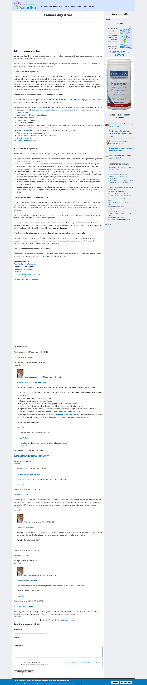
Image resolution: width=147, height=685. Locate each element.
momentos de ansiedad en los (116, 184)
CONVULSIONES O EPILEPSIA (116, 213)
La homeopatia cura (113, 219)
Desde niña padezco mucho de (116, 199)
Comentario (19, 645)
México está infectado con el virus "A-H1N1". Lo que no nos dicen (120, 134)
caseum (110, 173)
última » (74, 620)
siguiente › (65, 620)
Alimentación (76, 7)
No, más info (126, 682)
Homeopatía (57, 7)
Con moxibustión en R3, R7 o (116, 202)
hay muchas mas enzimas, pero (28, 474)
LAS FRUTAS (24, 438)
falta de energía (112, 175)
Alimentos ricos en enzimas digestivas (32, 382)
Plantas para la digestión (23, 269)
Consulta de (111, 191)
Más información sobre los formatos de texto (81, 662)
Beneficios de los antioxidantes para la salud (121, 125)
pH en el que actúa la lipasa (27, 580)
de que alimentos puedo (23, 357)
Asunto (16, 637)
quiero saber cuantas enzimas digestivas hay (31, 456)
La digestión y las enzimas (24, 266)
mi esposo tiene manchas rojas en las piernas (120, 167)
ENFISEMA (111, 171)
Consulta (110, 206)
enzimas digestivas (21, 556)
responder (17, 365)
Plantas (66, 7)
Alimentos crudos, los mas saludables (118, 208)
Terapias (92, 7)
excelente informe (113, 193)
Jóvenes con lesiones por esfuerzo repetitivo (118, 142)
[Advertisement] (31, 32)
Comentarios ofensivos (26, 527)
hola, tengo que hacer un (23, 606)
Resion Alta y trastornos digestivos (118, 176)
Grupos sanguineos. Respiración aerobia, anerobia (121, 149)
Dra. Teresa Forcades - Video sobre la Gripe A (120, 156)
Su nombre (18, 629)
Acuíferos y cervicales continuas (117, 195)
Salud (84, 7)
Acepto (115, 682)
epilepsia (110, 212)
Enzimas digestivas (21, 495)
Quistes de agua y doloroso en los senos (119, 188)
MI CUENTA (108, 225)
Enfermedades (46, 7)
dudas (110, 221)
